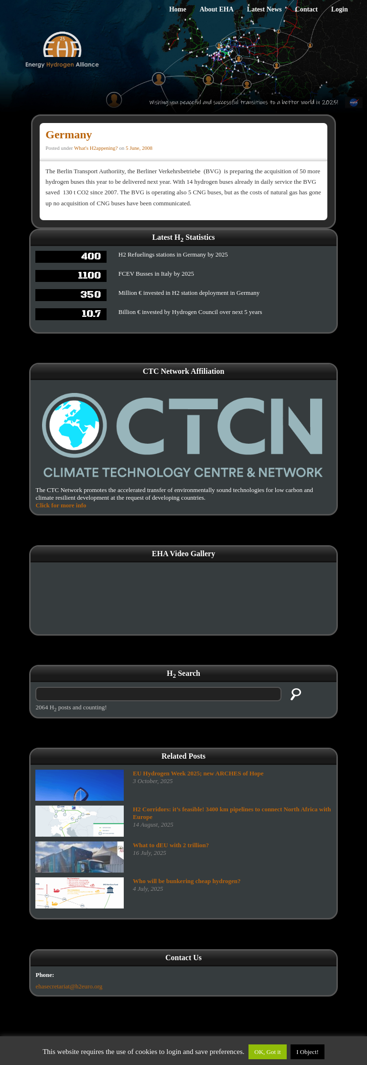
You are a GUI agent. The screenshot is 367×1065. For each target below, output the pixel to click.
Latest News (264, 9)
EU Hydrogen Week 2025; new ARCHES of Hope (198, 773)
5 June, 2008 (139, 148)
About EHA (217, 9)
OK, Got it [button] (267, 1051)
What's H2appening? (96, 148)
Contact (306, 9)
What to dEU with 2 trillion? (171, 845)
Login (339, 9)
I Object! (307, 1051)
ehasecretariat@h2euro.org (68, 986)
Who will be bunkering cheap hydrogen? (187, 881)
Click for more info (60, 505)
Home (177, 9)
